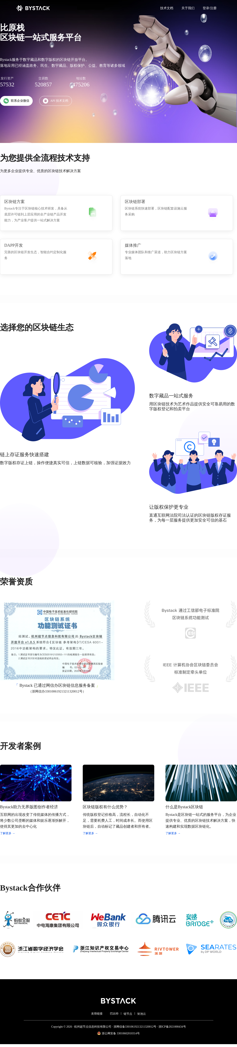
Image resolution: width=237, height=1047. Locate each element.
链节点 (128, 1013)
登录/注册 (210, 8)
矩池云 (141, 1013)
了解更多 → (7, 833)
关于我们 (188, 8)
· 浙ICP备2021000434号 (171, 1026)
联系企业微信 (16, 101)
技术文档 (166, 8)
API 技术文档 (55, 101)
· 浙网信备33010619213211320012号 (133, 1026)
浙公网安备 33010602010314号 (118, 1033)
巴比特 (114, 1013)
